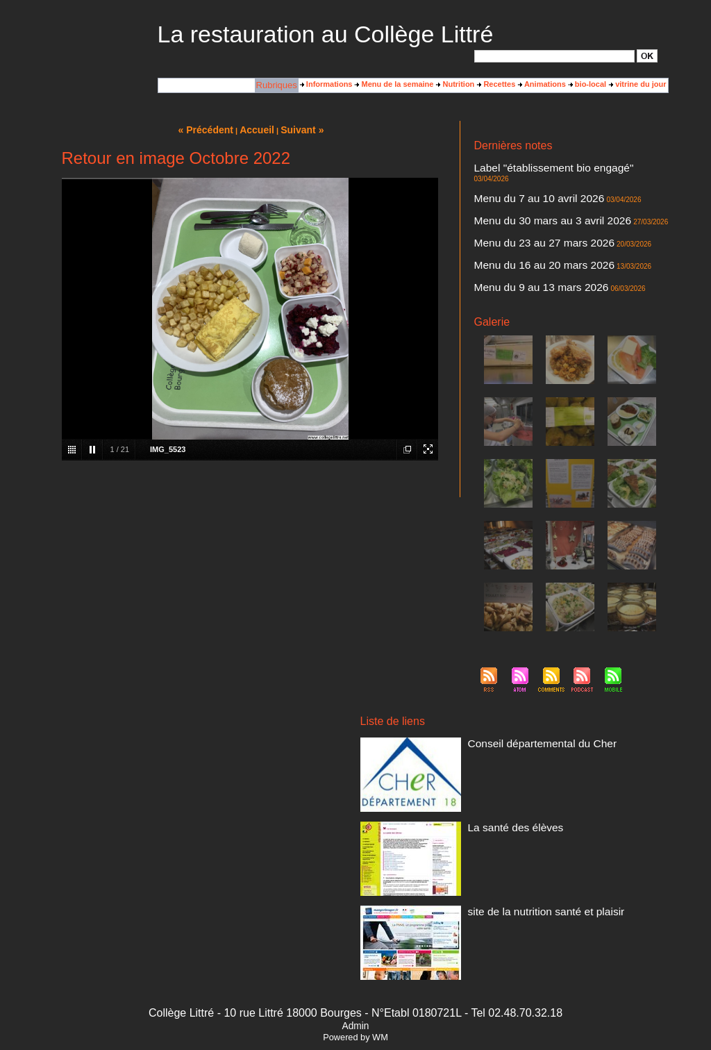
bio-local (587, 84)
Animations (542, 84)
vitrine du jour (637, 84)
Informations (326, 84)
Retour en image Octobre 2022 (176, 155)
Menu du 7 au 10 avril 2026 (520, 184)
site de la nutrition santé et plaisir (523, 876)
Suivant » (293, 128)
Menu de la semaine (394, 84)
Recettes (496, 84)
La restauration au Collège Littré (326, 34)
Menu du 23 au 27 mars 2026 (524, 220)
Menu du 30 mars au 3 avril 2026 (530, 202)
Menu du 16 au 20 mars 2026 (524, 238)
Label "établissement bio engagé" (530, 166)
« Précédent (213, 128)
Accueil (255, 128)
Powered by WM (355, 1003)
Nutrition (455, 84)
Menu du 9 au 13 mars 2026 (522, 256)
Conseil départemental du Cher (521, 708)
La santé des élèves (502, 792)
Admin (355, 992)
